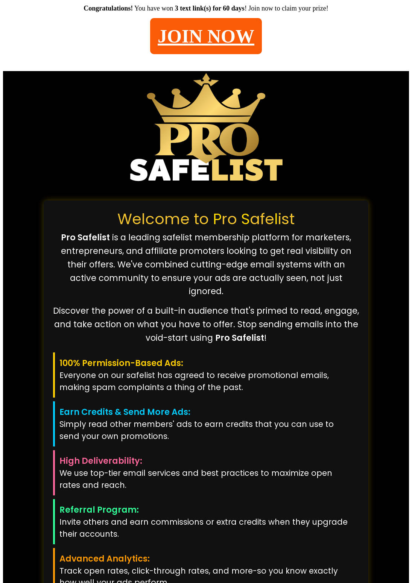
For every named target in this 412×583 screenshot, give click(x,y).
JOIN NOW (206, 36)
